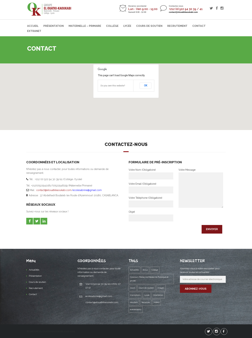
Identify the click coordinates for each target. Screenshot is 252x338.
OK (145, 85)
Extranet (34, 31)
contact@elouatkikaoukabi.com (183, 12)
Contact (199, 26)
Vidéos (156, 302)
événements (135, 309)
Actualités (34, 269)
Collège (154, 270)
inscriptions (135, 295)
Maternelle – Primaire (85, 26)
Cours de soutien (149, 26)
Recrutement (177, 26)
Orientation (158, 295)
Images (161, 288)
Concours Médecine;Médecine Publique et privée (149, 279)
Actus (145, 270)
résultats (134, 302)
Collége (112, 26)
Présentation (53, 26)
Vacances (145, 302)
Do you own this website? (113, 85)
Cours (132, 288)
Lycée (127, 26)
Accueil (32, 26)
